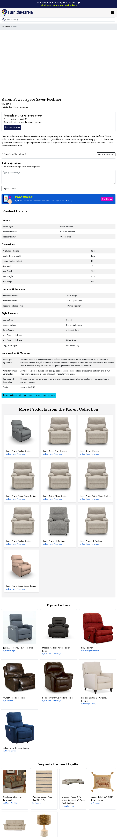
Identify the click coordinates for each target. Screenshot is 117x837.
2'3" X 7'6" (42, 798)
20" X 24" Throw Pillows (102, 798)
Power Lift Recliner (54, 541)
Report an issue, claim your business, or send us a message (29, 395)
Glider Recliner (14, 697)
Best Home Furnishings (18, 107)
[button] (113, 12)
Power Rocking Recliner (16, 747)
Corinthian (9, 700)
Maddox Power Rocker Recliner (56, 649)
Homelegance (10, 751)
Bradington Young (90, 703)
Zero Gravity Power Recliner (18, 647)
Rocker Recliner (89, 451)
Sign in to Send (9, 188)
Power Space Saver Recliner (21, 496)
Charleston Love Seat (12, 798)
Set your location (12, 127)
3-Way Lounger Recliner (95, 699)
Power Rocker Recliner (19, 451)
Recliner (87, 647)
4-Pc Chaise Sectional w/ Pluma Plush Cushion (73, 800)
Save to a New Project (106, 154)
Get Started (107, 199)
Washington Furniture (91, 650)
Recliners (6, 26)
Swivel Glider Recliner (55, 496)
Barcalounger (10, 650)
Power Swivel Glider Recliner (95, 496)
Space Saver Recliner (55, 451)
